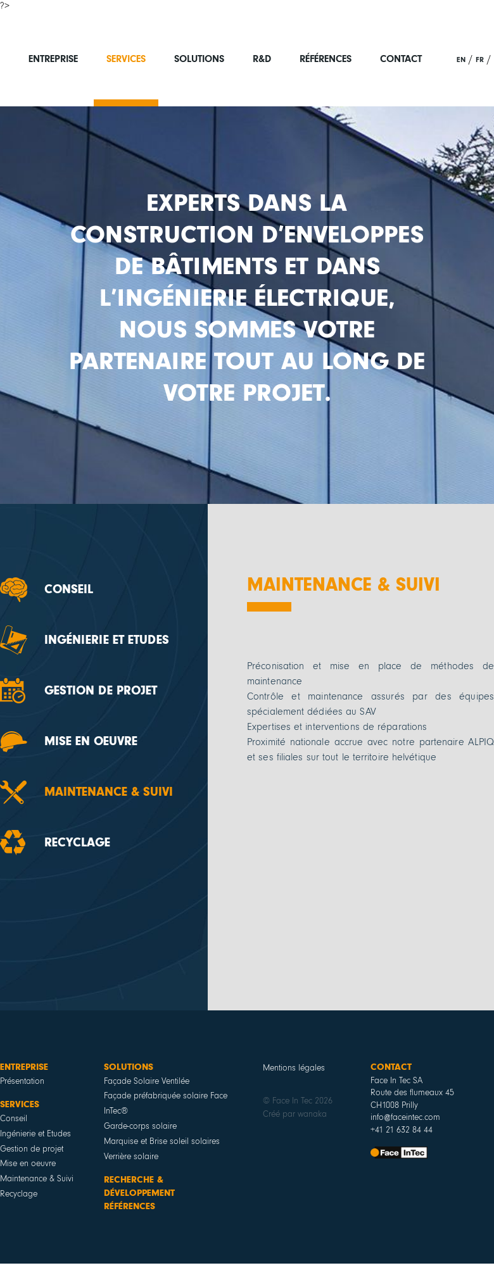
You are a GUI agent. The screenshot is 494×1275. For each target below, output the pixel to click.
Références (326, 59)
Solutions (199, 59)
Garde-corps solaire (140, 1126)
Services (126, 59)
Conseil (68, 589)
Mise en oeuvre (90, 741)
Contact (401, 59)
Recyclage (77, 842)
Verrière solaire (131, 1157)
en (461, 59)
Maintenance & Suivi (108, 792)
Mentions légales (294, 1068)
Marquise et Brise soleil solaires (162, 1141)
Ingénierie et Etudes (106, 640)
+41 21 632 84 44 (401, 1130)
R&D (262, 59)
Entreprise (53, 59)
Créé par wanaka (295, 1114)
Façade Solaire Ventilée (146, 1081)
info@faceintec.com (405, 1117)
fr (480, 59)
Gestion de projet (100, 690)
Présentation (22, 1081)
